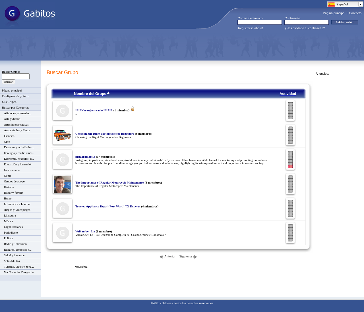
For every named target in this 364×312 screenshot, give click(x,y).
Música (8, 221)
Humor (8, 198)
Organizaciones (13, 226)
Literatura (10, 215)
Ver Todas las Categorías (19, 272)
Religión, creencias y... (18, 249)
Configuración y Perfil (15, 96)
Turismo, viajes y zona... (19, 266)
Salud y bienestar (14, 255)
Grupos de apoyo (14, 181)
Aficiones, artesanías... (18, 113)
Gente (7, 175)
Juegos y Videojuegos (17, 209)
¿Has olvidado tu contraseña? (305, 28)
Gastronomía (12, 170)
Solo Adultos (12, 261)
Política (8, 238)
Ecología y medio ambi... (19, 153)
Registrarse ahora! (250, 28)
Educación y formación (18, 164)
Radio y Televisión (15, 244)
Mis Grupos (9, 101)
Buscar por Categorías (15, 107)
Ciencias (9, 136)
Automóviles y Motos (17, 130)
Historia (9, 187)
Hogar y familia (13, 192)
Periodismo (11, 232)
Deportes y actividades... (19, 147)
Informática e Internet (17, 204)
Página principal (334, 13)
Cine (7, 141)
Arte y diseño (12, 118)
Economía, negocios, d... (19, 158)
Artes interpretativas (16, 124)
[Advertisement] (106, 45)
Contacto (355, 13)
